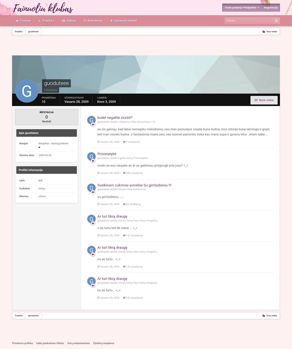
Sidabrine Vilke (127, 121)
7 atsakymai (131, 141)
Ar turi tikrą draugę (112, 216)
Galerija (71, 20)
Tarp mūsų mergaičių (145, 220)
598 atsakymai (133, 173)
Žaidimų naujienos (103, 343)
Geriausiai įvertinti (125, 20)
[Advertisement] (146, 45)
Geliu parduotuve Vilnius (50, 343)
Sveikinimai (139, 189)
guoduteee (103, 121)
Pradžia (48, 20)
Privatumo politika (22, 343)
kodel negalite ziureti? (114, 117)
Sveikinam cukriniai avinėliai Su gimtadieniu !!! (134, 185)
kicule (122, 189)
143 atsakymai (133, 235)
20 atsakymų (132, 204)
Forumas (25, 20)
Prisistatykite (140, 158)
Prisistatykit (107, 154)
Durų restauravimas (78, 343)
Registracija (271, 7)
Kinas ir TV (149, 121)
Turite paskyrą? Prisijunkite (242, 7)
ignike (122, 158)
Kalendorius (95, 20)
